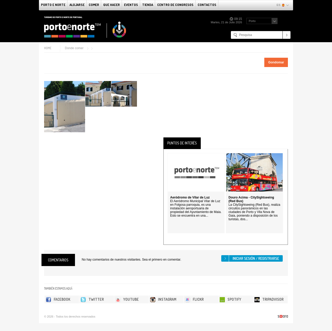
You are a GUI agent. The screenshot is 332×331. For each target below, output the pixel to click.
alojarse (77, 5)
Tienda (147, 5)
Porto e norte (53, 5)
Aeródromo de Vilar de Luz (190, 197)
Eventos (131, 5)
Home (47, 48)
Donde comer (74, 48)
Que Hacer (111, 5)
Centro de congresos (175, 5)
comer (94, 5)
